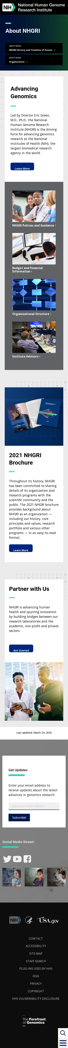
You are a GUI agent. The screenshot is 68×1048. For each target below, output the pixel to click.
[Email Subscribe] (34, 806)
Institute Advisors (25, 356)
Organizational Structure (30, 314)
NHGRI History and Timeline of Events (30, 50)
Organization (16, 61)
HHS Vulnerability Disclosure (35, 999)
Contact (36, 939)
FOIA (36, 976)
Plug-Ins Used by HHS (35, 969)
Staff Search (36, 961)
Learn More (22, 168)
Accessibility (36, 946)
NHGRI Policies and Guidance (32, 225)
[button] (63, 1043)
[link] (7, 859)
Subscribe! (19, 818)
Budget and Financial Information (27, 269)
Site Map (35, 954)
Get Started (21, 650)
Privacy (36, 984)
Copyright (36, 991)
